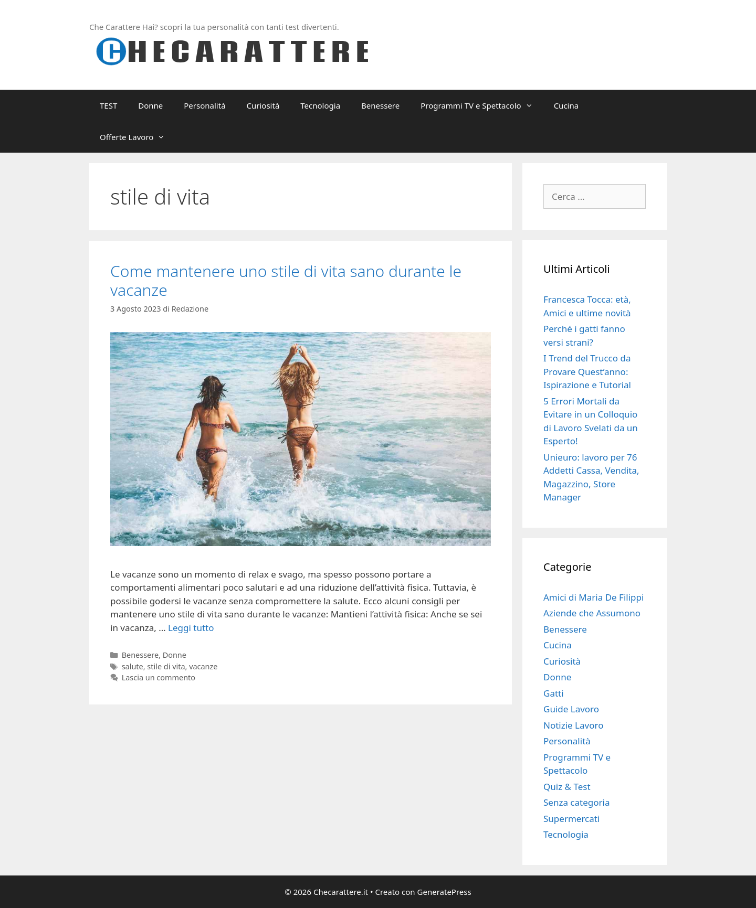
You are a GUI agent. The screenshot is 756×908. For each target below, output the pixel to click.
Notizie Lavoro (573, 725)
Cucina (566, 105)
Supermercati (571, 819)
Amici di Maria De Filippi (593, 597)
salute (132, 666)
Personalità (204, 105)
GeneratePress (444, 891)
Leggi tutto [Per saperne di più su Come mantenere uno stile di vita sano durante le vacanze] (191, 628)
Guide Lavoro (571, 709)
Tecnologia (320, 105)
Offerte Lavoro (137, 137)
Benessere (380, 105)
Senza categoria (576, 802)
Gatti (553, 693)
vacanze (203, 666)
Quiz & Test (567, 787)
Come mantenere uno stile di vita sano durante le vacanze (285, 280)
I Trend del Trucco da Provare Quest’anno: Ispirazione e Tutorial (587, 371)
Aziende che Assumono (591, 613)
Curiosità (263, 105)
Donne (150, 105)
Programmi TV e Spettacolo (482, 105)
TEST (108, 105)
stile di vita (166, 666)
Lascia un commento (158, 677)
